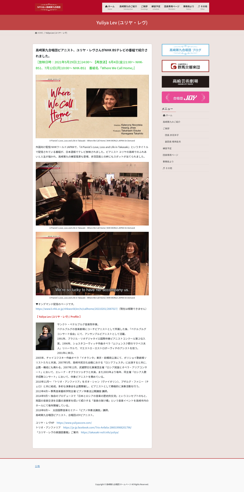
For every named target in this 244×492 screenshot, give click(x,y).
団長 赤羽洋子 (172, 135)
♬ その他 (167, 168)
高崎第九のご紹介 (171, 121)
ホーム (169, 115)
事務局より (168, 161)
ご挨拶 (166, 128)
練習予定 (167, 148)
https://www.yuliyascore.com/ (74, 423)
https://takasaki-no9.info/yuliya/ (100, 432)
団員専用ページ (170, 154)
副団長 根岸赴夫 (173, 141)
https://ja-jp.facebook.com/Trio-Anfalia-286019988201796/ (97, 427)
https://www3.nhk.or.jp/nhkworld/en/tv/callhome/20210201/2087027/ (77, 309)
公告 (37, 466)
